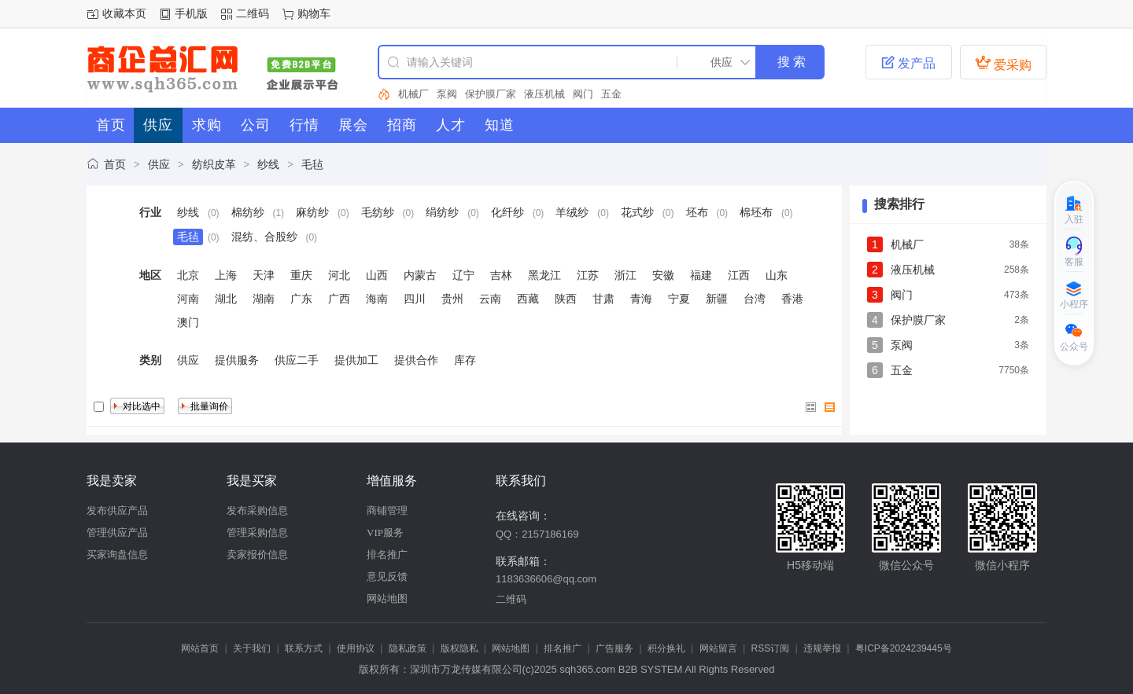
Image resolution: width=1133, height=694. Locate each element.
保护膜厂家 (490, 94)
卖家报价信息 (257, 554)
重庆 (301, 275)
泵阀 (447, 94)
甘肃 (603, 298)
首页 (115, 164)
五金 (611, 94)
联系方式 (304, 648)
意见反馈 (387, 576)
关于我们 (252, 648)
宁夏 (679, 298)
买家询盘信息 (117, 554)
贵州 (452, 298)
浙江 (625, 275)
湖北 (226, 298)
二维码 (252, 13)
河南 (188, 298)
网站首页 (200, 648)
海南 (377, 298)
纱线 (268, 164)
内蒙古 (420, 275)
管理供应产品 (117, 532)
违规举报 (822, 648)
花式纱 (637, 212)
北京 (188, 275)
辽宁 (463, 275)
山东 (777, 275)
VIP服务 (385, 532)
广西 (339, 298)
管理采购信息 (257, 532)
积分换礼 (666, 648)
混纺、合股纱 (264, 236)
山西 (377, 275)
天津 (264, 275)
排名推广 (387, 554)
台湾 (755, 298)
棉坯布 (756, 212)
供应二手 (297, 360)
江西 (739, 275)
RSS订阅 (770, 648)
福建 (701, 275)
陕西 (566, 298)
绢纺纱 (442, 212)
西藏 (528, 298)
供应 (159, 164)
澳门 (188, 322)
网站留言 (718, 648)
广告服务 (614, 648)
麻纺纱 (312, 212)
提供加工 (356, 360)
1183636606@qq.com (546, 579)
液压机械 (544, 94)
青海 (641, 298)
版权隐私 (459, 648)
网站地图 (387, 598)
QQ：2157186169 (537, 534)
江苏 (588, 275)
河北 (339, 275)
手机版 (191, 13)
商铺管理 (387, 510)
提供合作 (416, 360)
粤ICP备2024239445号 (903, 648)
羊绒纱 (572, 212)
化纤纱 (507, 212)
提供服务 (237, 360)
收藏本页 (124, 13)
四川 (415, 298)
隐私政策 (407, 648)
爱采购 (1003, 63)
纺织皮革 (214, 164)
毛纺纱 (377, 212)
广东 (301, 298)
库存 (465, 360)
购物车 (313, 13)
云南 (490, 298)
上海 (226, 275)
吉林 (501, 275)
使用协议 (356, 648)
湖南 (264, 298)
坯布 (697, 212)
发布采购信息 (257, 510)
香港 (792, 298)
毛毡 (312, 164)
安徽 (663, 275)
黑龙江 (544, 275)
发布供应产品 (117, 510)
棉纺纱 (247, 212)
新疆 (717, 298)
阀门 (583, 94)
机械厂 (413, 94)
